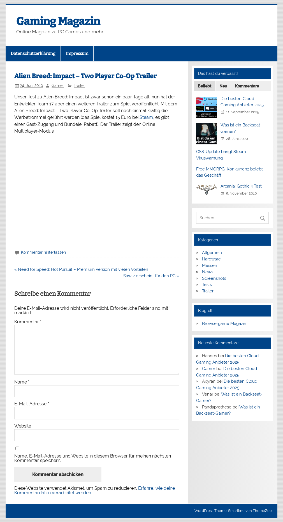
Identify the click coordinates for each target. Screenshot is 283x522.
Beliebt (204, 86)
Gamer (58, 85)
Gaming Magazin (58, 21)
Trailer (79, 85)
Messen (209, 265)
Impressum (77, 53)
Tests (207, 284)
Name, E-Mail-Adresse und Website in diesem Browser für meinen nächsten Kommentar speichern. (92, 458)
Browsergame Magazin (224, 323)
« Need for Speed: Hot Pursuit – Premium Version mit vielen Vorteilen (81, 269)
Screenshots (214, 278)
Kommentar (27, 322)
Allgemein (212, 252)
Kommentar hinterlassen (43, 252)
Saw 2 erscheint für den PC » (151, 275)
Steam (146, 117)
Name (21, 382)
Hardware (211, 259)
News (207, 271)
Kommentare (247, 86)
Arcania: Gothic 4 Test (241, 186)
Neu (223, 86)
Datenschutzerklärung (33, 53)
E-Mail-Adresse (31, 404)
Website (22, 426)
